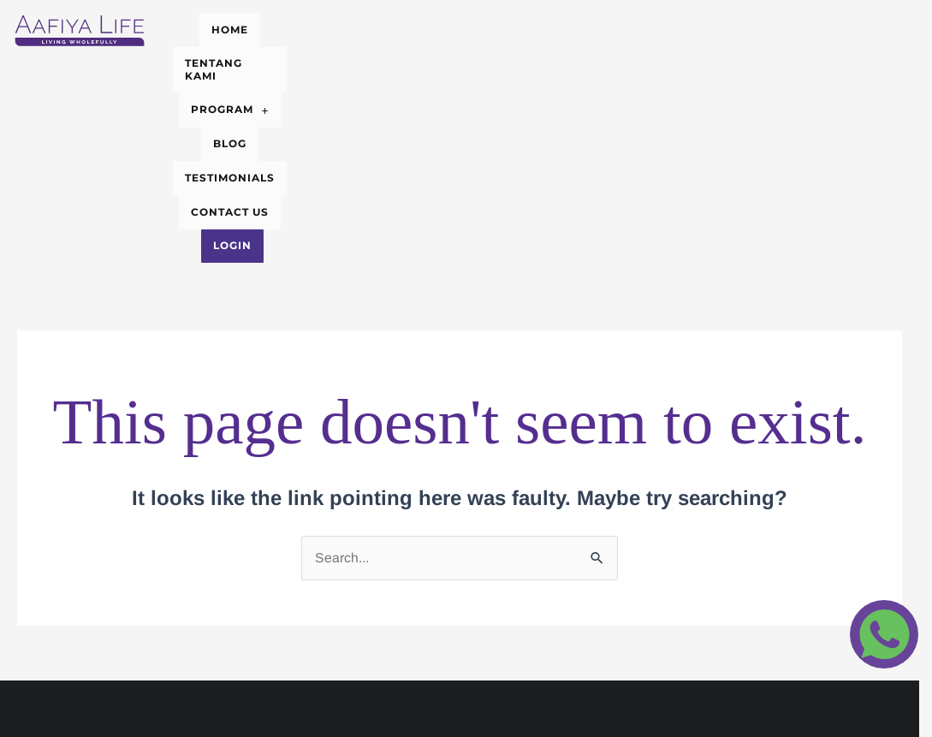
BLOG (525, 25)
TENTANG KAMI (327, 25)
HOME (234, 25)
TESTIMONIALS (615, 25)
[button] (440, 26)
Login (492, 51)
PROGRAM (440, 25)
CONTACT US (727, 25)
